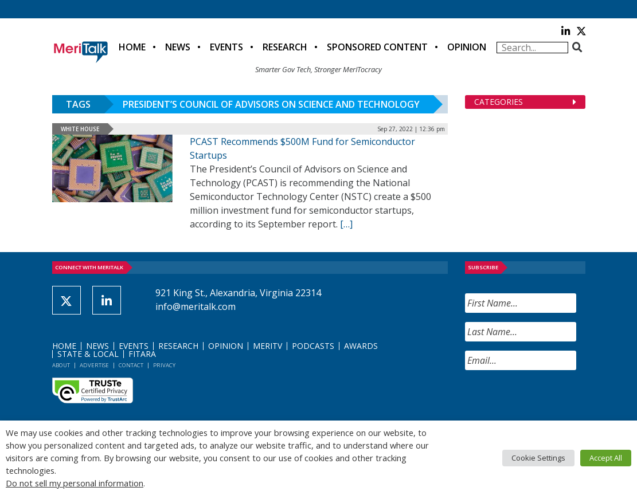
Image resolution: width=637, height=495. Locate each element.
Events (226, 47)
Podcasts (313, 345)
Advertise (94, 365)
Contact (131, 365)
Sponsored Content (377, 47)
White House (80, 129)
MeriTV (267, 345)
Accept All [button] (605, 458)
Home (132, 47)
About (61, 365)
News (177, 47)
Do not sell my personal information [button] (74, 483)
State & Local (88, 353)
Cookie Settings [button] (538, 458)
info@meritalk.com (195, 306)
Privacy (164, 365)
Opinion (466, 47)
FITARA (142, 353)
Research (285, 47)
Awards (361, 345)
